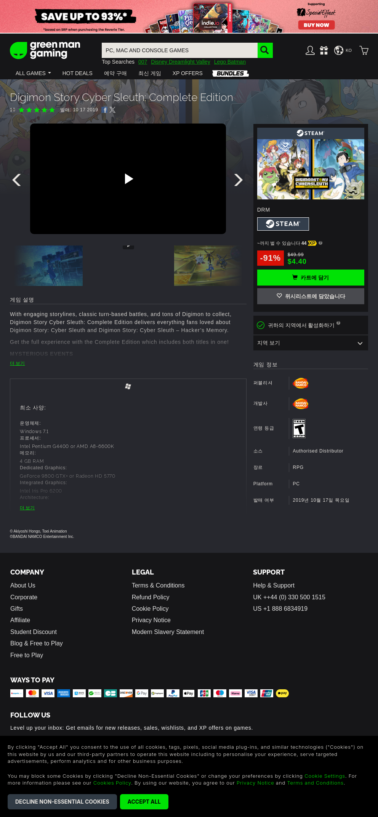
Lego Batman (230, 62)
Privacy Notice (151, 620)
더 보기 (17, 363)
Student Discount (33, 632)
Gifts (16, 608)
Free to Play (26, 655)
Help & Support (274, 585)
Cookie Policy (150, 608)
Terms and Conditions (315, 783)
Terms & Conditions (158, 585)
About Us (22, 585)
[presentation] (18, 182)
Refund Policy (151, 597)
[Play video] (128, 179)
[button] (33, 73)
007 (142, 62)
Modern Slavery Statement (168, 632)
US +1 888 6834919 (280, 608)
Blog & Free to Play (36, 643)
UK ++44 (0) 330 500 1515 (289, 597)
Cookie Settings (324, 776)
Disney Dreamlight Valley (180, 62)
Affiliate (20, 620)
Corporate (23, 597)
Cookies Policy (112, 783)
